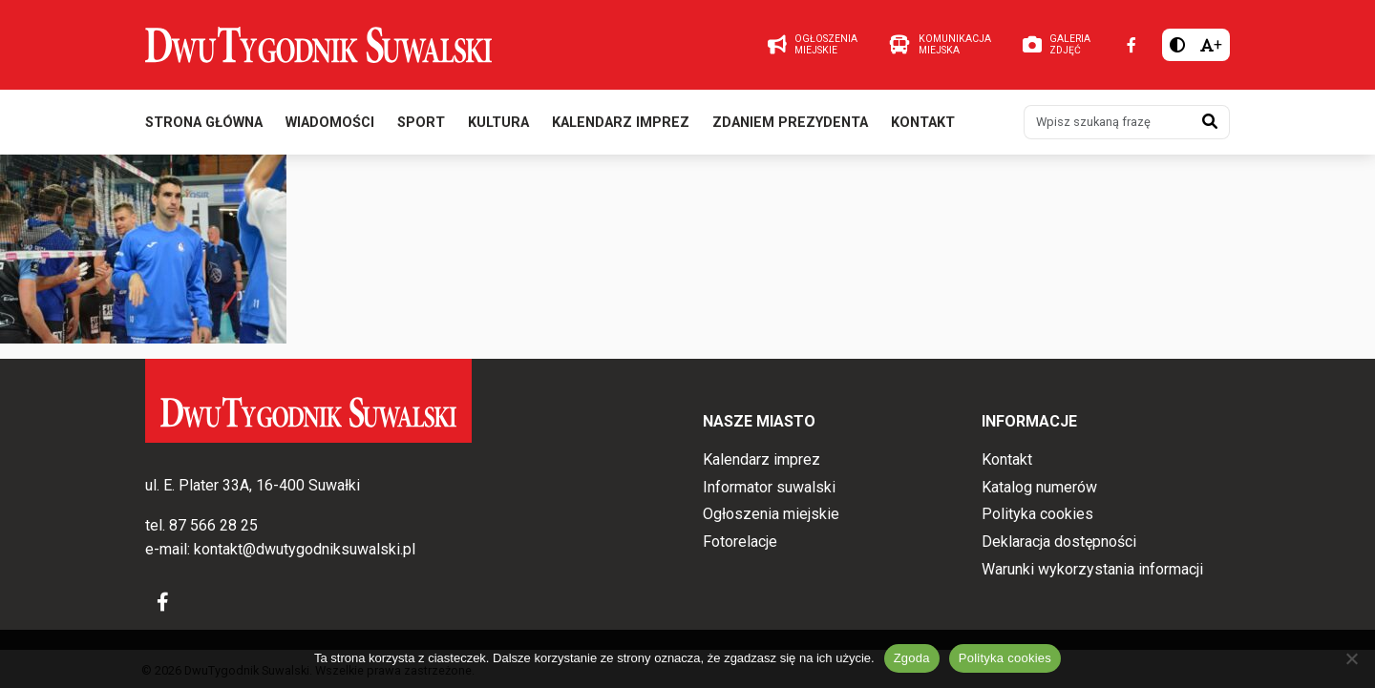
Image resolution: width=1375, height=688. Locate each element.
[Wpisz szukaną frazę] (1108, 122)
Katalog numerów (1039, 487)
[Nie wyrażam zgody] (1351, 658)
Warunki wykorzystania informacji (1092, 569)
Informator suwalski (769, 487)
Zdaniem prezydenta (790, 123)
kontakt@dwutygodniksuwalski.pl (304, 549)
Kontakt (923, 123)
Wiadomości (330, 123)
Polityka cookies (1037, 514)
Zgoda (912, 658)
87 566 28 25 (213, 525)
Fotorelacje (740, 541)
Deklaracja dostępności (1059, 541)
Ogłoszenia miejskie (771, 514)
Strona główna (204, 123)
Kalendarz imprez (620, 123)
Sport (421, 123)
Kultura (498, 123)
